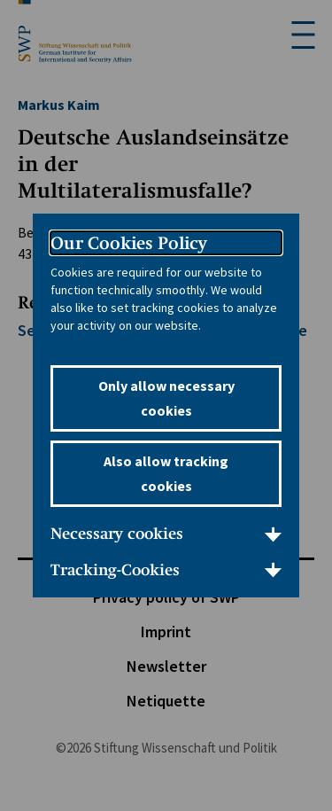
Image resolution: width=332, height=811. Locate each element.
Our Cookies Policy (128, 242)
